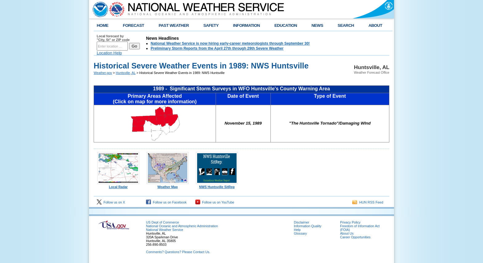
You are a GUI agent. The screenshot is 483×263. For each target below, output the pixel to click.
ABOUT (375, 25)
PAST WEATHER (174, 25)
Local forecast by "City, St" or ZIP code (113, 38)
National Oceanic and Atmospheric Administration (182, 226)
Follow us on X (111, 202)
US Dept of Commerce (162, 222)
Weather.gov (103, 73)
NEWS (317, 25)
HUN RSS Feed (367, 202)
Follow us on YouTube (214, 202)
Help (297, 230)
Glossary (300, 233)
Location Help (109, 53)
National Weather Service (164, 230)
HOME (102, 25)
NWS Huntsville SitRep (217, 185)
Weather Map (168, 185)
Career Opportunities (355, 237)
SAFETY (210, 25)
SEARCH (346, 25)
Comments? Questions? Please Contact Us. (178, 252)
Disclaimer (301, 222)
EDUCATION (285, 25)
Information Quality (307, 226)
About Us (347, 233)
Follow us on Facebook (166, 202)
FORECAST (133, 25)
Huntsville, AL (126, 73)
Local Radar (118, 185)
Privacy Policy (350, 222)
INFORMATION (246, 25)
